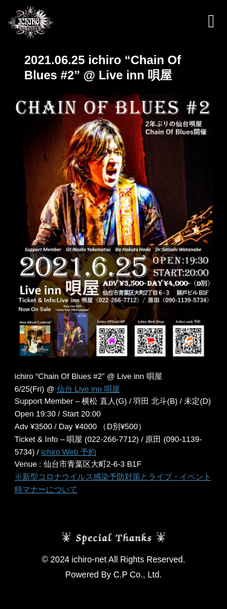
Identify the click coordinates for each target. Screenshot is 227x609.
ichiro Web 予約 (68, 451)
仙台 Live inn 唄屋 (88, 388)
